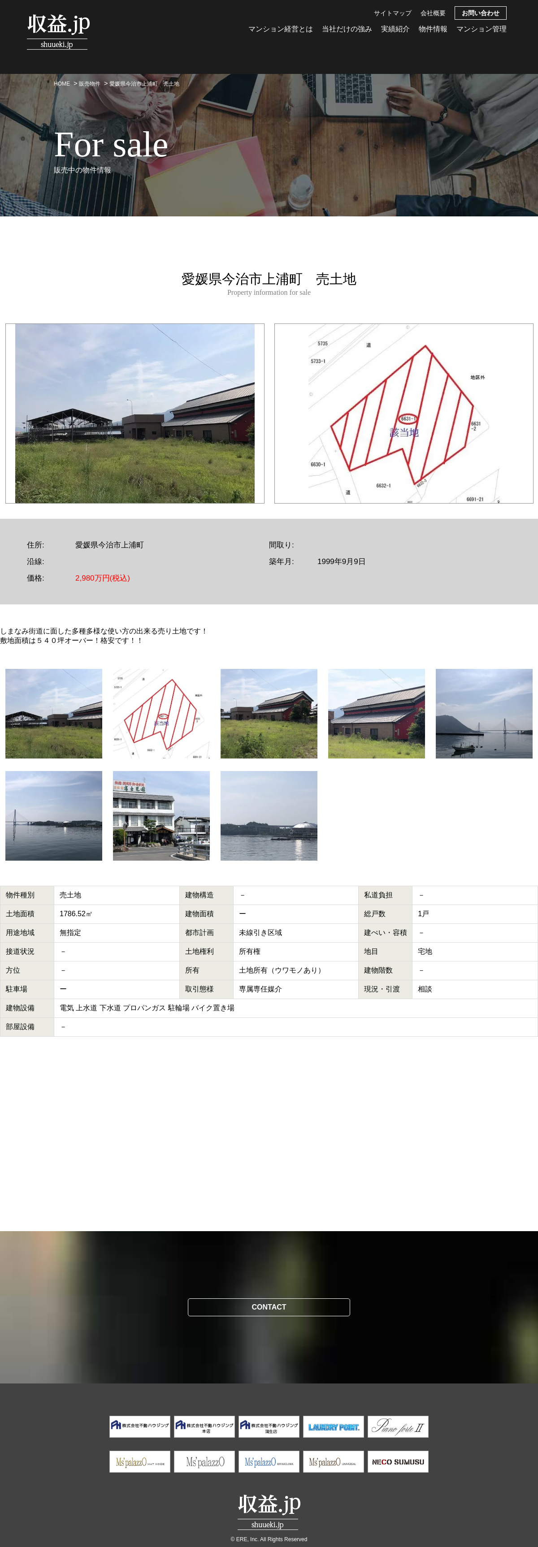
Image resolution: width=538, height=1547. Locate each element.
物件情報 (433, 29)
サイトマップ (393, 13)
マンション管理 (481, 29)
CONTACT (269, 1307)
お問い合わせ (480, 13)
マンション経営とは (280, 29)
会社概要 (433, 13)
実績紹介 (395, 29)
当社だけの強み (347, 29)
